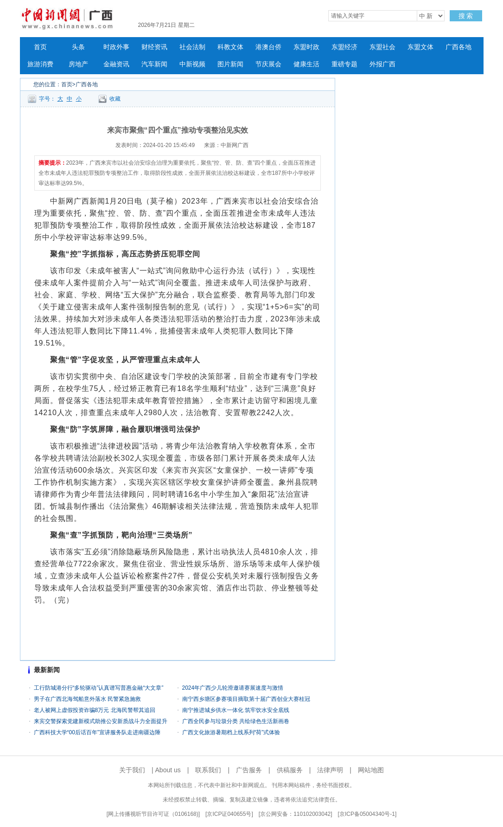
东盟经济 (344, 47)
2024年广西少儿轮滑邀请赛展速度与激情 (233, 688)
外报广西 (382, 64)
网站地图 (371, 770)
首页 (40, 47)
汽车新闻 (154, 64)
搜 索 (465, 15)
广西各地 (458, 47)
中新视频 (192, 64)
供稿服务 (290, 770)
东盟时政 (306, 47)
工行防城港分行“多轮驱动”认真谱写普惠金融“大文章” (99, 688)
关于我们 (132, 770)
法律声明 (330, 770)
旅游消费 (40, 64)
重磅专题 (344, 64)
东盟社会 (382, 47)
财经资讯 (154, 47)
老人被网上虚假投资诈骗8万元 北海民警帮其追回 (94, 710)
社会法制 (192, 47)
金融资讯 (116, 64)
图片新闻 (230, 64)
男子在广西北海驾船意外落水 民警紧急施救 (87, 699)
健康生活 (306, 64)
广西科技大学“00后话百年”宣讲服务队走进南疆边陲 (97, 732)
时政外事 (116, 47)
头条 (78, 47)
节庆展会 (268, 64)
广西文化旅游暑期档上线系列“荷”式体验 (231, 732)
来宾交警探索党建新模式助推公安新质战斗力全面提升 (100, 721)
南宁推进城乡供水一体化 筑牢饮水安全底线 (235, 710)
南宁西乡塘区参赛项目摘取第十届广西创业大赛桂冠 (246, 699)
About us (168, 770)
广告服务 (249, 770)
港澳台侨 (268, 47)
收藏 (115, 99)
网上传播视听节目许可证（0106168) (153, 814)
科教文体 (230, 47)
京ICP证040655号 (229, 814)
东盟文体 (420, 47)
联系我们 (208, 770)
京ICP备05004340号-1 (367, 814)
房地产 (78, 64)
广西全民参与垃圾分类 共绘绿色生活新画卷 (235, 721)
